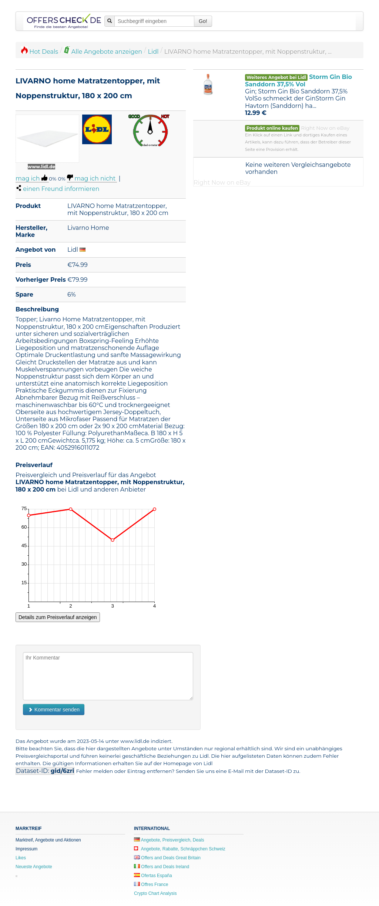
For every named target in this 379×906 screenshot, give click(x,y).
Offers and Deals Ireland (161, 866)
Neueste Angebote (34, 866)
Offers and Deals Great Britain (167, 857)
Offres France (151, 884)
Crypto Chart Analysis (155, 893)
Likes (21, 857)
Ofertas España (153, 875)
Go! (203, 21)
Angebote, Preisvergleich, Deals (169, 840)
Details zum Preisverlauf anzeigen (58, 617)
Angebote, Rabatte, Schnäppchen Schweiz (179, 849)
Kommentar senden (54, 709)
